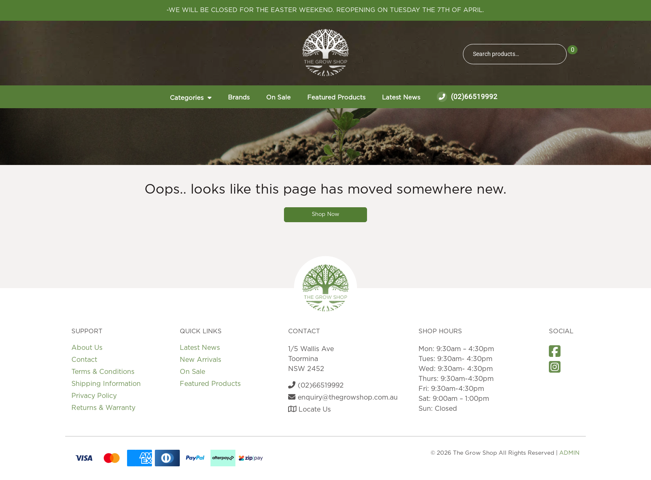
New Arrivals (200, 359)
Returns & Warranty (103, 408)
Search (557, 54)
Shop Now (325, 214)
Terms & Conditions (103, 371)
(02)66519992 (467, 97)
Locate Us (309, 409)
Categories (186, 98)
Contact (84, 359)
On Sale (278, 98)
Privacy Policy (94, 396)
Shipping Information (106, 384)
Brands (239, 98)
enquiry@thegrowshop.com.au (343, 397)
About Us (87, 347)
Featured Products (336, 98)
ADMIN (569, 453)
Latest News (401, 98)
